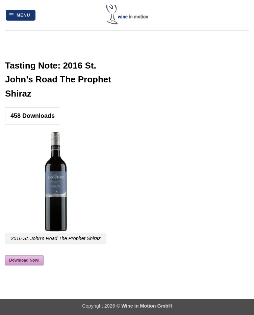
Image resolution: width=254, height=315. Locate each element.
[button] (20, 15)
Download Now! (24, 260)
